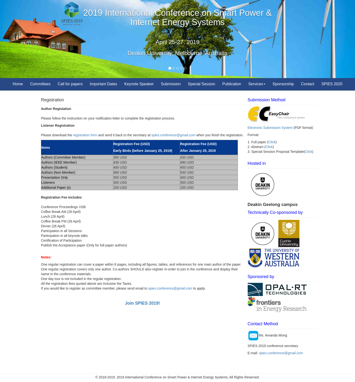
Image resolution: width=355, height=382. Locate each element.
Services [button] (256, 84)
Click (271, 142)
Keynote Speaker (139, 84)
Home (18, 84)
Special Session (201, 84)
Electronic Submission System (270, 128)
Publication (231, 84)
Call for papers (70, 84)
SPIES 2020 (331, 84)
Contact (307, 84)
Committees (40, 84)
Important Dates (103, 84)
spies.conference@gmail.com (173, 135)
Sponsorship (283, 84)
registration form (85, 135)
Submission (171, 84)
